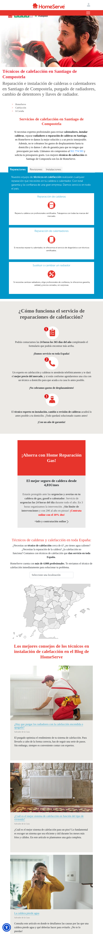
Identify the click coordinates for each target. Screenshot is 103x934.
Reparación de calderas (51, 196)
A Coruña (19, 111)
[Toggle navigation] (88, 13)
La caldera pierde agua (26, 913)
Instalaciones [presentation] (53, 169)
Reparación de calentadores (51, 231)
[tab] (18, 170)
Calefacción (20, 108)
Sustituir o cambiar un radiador (51, 265)
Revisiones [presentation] (36, 169)
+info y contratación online (51, 521)
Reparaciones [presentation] (18, 169)
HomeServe (20, 104)
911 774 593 (76, 151)
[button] (6, 927)
